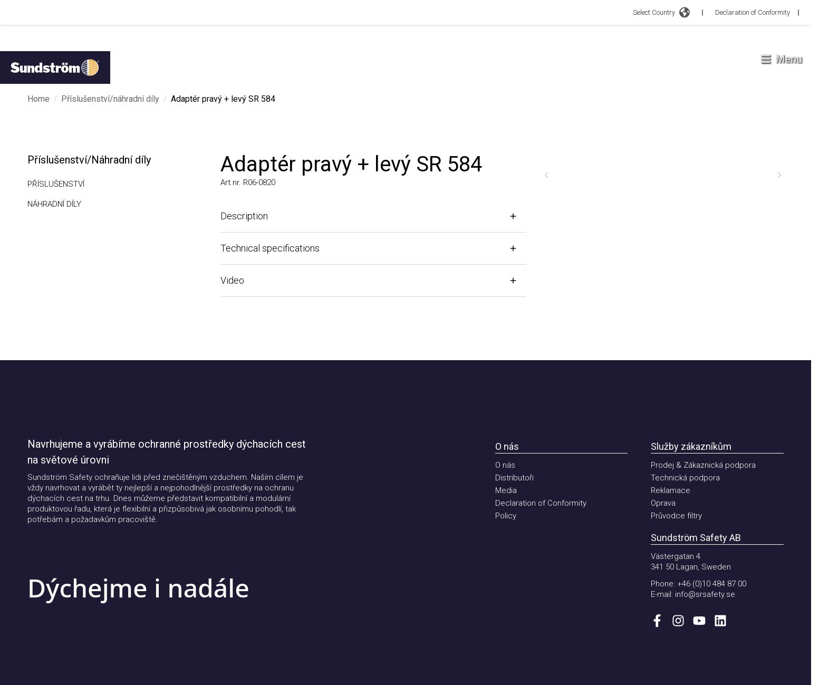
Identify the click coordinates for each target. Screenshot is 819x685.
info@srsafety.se (705, 594)
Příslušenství (55, 184)
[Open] (373, 216)
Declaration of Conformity (752, 12)
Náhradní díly (54, 204)
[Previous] (546, 175)
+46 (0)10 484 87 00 (711, 583)
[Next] (779, 175)
